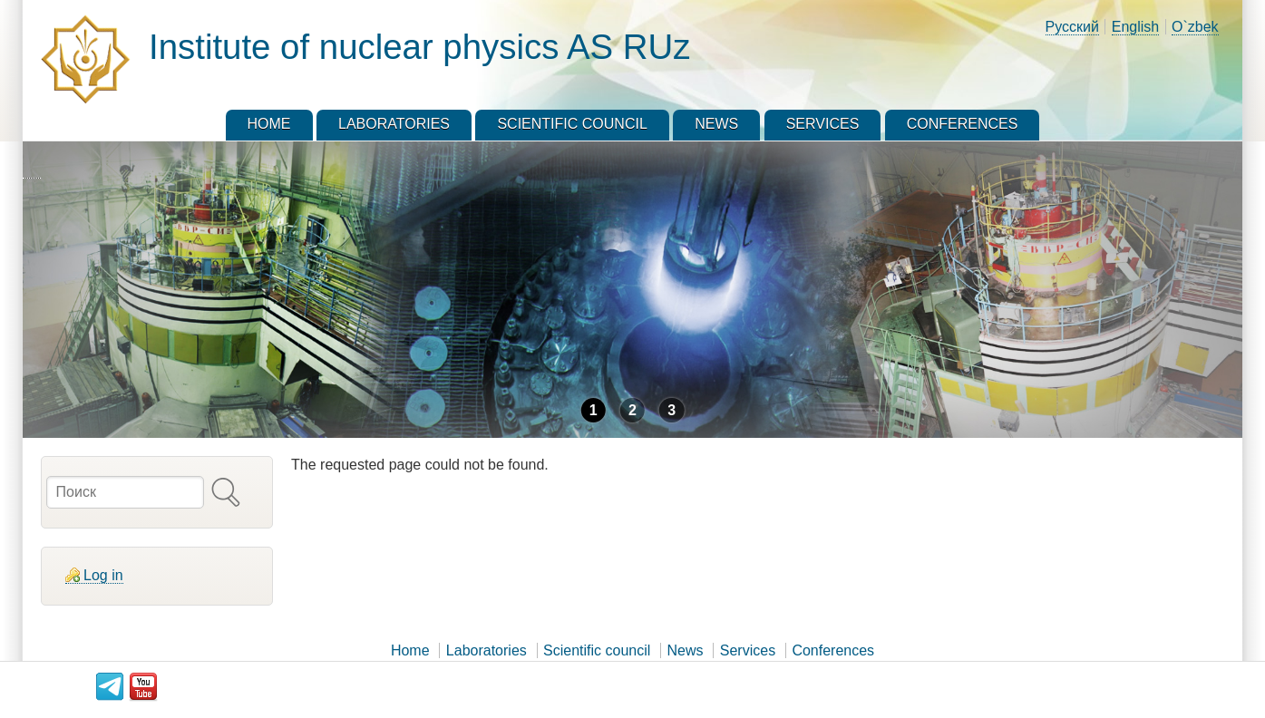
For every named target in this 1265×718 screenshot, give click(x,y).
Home (410, 650)
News (685, 650)
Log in (103, 575)
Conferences (833, 650)
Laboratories (486, 650)
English (1135, 26)
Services (747, 650)
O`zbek (1195, 26)
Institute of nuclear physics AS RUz (419, 46)
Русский (1072, 26)
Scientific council (596, 650)
